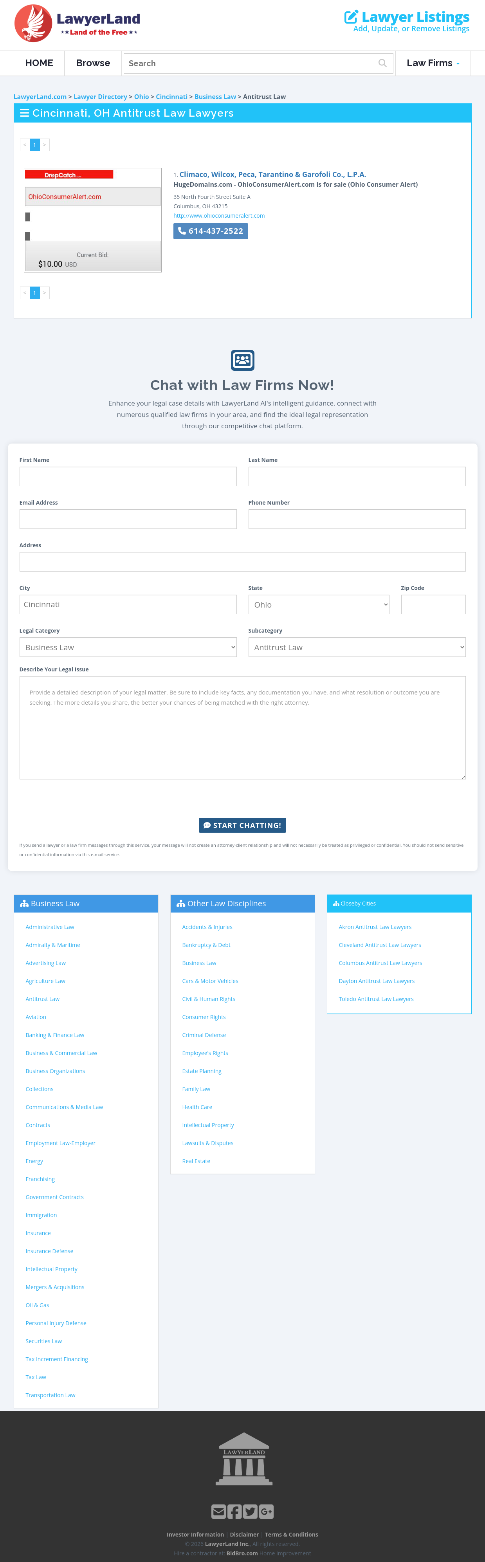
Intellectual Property (52, 1269)
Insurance (38, 1233)
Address (30, 545)
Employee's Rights (205, 1053)
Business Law (215, 96)
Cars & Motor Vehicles (210, 981)
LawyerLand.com (40, 96)
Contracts (38, 1125)
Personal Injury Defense (56, 1323)
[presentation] (242, 798)
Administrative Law (50, 927)
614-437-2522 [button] (210, 230)
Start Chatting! (242, 825)
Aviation (36, 1017)
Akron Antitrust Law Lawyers (375, 927)
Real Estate (196, 1161)
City (25, 588)
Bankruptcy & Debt (206, 945)
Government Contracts (55, 1197)
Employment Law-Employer (61, 1143)
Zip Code (413, 588)
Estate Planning (202, 1071)
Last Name (263, 460)
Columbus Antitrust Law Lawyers (380, 963)
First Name (35, 460)
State (256, 588)
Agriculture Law (45, 981)
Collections (40, 1089)
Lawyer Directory (100, 96)
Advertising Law (46, 963)
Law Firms (433, 63)
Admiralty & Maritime (53, 945)
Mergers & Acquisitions (55, 1287)
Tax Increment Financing (57, 1359)
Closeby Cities (358, 903)
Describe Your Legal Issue (54, 669)
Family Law (196, 1089)
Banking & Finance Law (55, 1035)
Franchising (40, 1179)
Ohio (141, 96)
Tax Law (36, 1377)
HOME (39, 63)
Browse (93, 63)
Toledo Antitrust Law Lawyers (376, 999)
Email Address (39, 502)
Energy (34, 1161)
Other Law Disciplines (227, 903)
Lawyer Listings (406, 17)
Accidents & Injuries (207, 927)
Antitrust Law (43, 999)
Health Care (197, 1107)
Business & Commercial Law (61, 1053)
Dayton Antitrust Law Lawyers (377, 981)
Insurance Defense (50, 1251)
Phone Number (269, 502)
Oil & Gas (37, 1305)
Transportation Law (51, 1395)
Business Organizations (55, 1071)
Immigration (41, 1215)
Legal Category (40, 630)
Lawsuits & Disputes (208, 1143)
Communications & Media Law (64, 1107)
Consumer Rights (204, 1017)
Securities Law (44, 1341)
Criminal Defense (204, 1035)
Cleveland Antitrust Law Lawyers (380, 945)
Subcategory (266, 630)
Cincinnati (172, 96)
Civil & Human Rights (209, 999)
